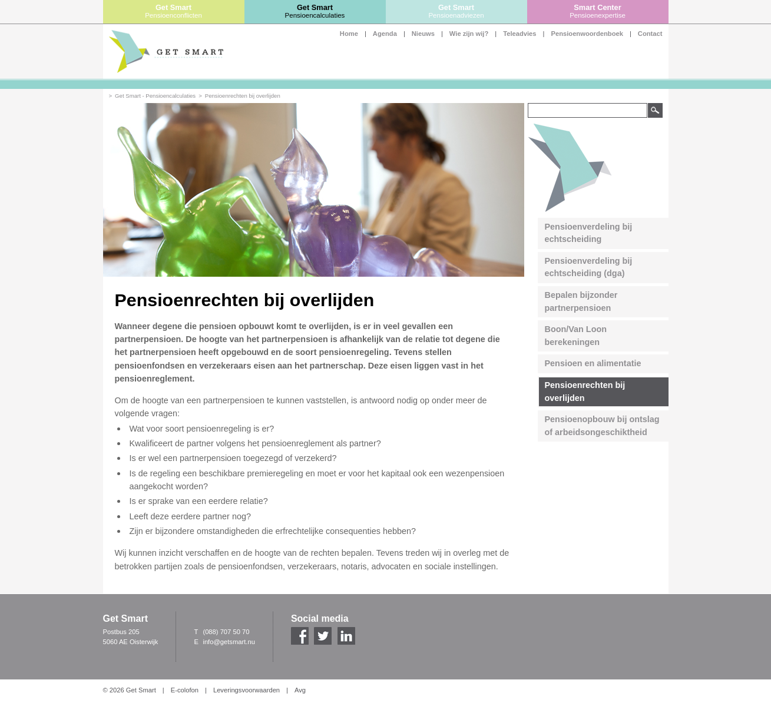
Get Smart (173, 11)
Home (349, 33)
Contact (650, 33)
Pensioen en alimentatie (593, 363)
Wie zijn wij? (468, 33)
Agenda (385, 33)
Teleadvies (519, 33)
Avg (300, 690)
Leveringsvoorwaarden (246, 690)
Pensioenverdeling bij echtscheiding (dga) (589, 267)
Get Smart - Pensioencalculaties (155, 95)
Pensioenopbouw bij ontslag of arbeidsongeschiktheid (602, 425)
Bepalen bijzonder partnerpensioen (581, 301)
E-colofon (184, 690)
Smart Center (598, 11)
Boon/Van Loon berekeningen (576, 335)
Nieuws (423, 33)
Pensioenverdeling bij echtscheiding (589, 233)
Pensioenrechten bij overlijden (242, 95)
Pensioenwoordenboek (587, 33)
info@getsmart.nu (228, 641)
